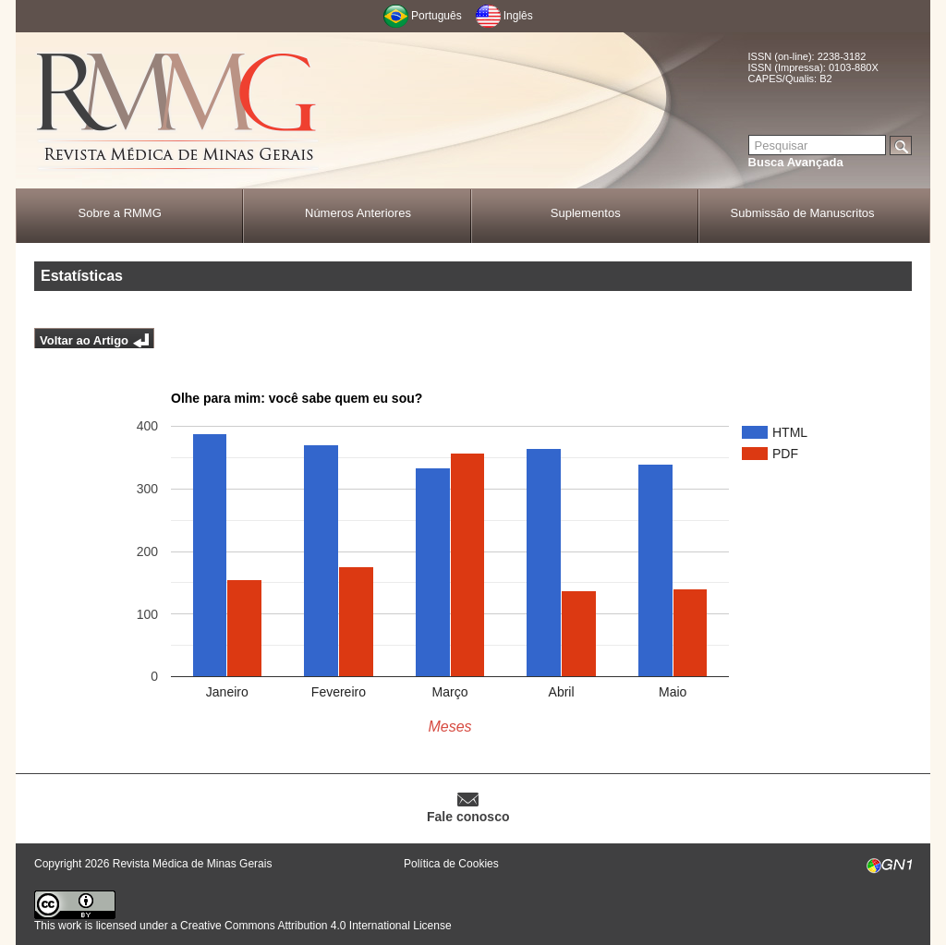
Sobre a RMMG (119, 213)
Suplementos (586, 213)
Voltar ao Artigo (84, 340)
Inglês (518, 15)
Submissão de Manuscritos (803, 213)
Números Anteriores (358, 213)
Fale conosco (468, 816)
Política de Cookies (451, 863)
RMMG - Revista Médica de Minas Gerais (177, 111)
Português (436, 15)
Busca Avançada (795, 162)
